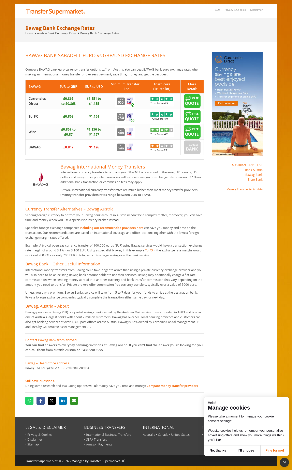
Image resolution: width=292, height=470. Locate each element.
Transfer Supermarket (41, 461)
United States (180, 434)
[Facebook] (40, 401)
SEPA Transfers (96, 439)
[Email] (74, 401)
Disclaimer (256, 10)
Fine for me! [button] (274, 450)
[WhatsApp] (29, 401)
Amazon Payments (99, 444)
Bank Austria (254, 170)
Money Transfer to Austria (245, 189)
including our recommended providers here (111, 228)
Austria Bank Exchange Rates (56, 33)
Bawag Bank (254, 175)
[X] (52, 401)
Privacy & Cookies (235, 10)
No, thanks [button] (218, 450)
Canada (163, 434)
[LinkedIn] (63, 401)
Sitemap (33, 444)
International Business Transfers (108, 434)
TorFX (149, 250)
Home (29, 33)
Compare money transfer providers (172, 386)
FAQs (217, 10)
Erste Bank (255, 179)
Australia (149, 434)
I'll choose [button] (246, 450)
